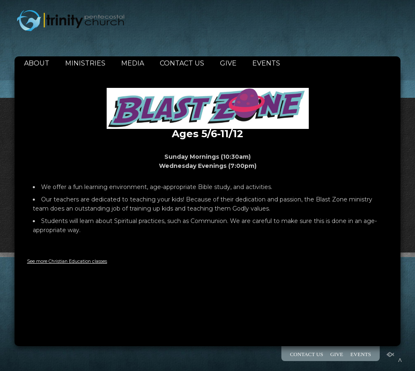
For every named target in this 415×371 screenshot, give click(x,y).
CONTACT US (182, 63)
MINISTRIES (85, 63)
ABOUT (36, 63)
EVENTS (266, 63)
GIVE (228, 63)
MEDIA (132, 63)
